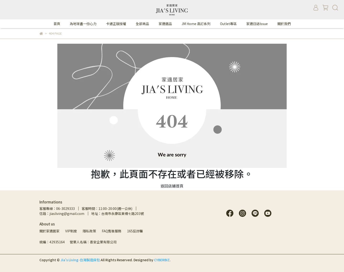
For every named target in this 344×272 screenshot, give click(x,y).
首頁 (57, 23)
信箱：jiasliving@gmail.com (61, 213)
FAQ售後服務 (111, 231)
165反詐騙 (135, 231)
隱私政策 (89, 231)
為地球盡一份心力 (83, 23)
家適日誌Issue (257, 23)
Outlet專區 (228, 23)
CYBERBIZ (162, 259)
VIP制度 (71, 231)
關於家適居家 (49, 231)
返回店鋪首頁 (172, 186)
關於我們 (284, 23)
